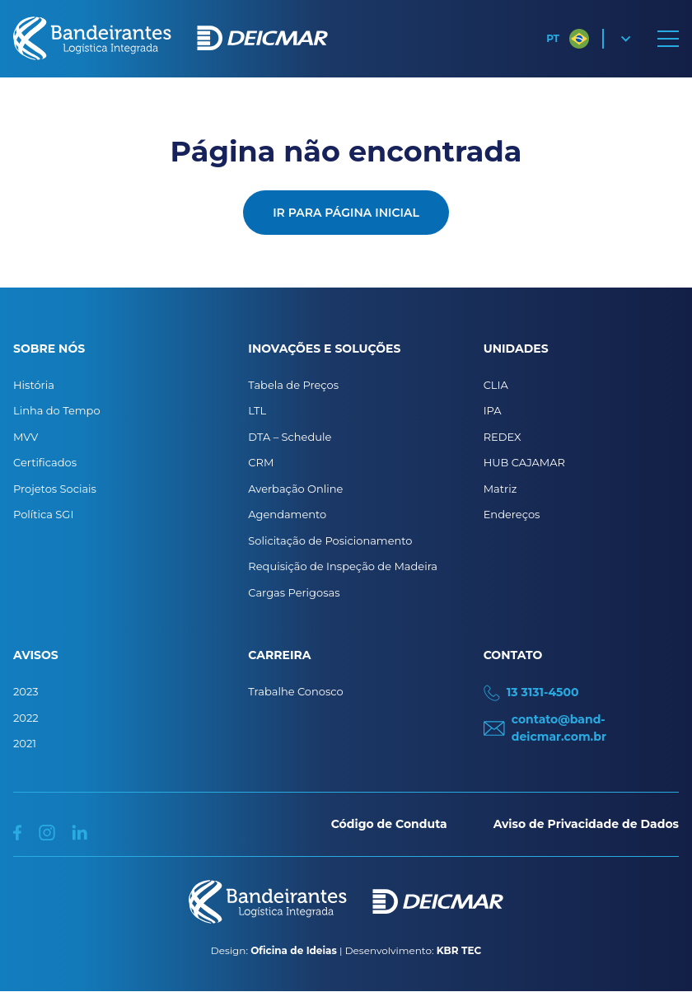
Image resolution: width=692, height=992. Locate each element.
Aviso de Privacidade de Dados (586, 824)
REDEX (502, 436)
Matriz (500, 488)
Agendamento (287, 514)
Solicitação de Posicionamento (330, 540)
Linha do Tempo (57, 410)
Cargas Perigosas (293, 592)
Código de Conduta (389, 824)
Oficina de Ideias (293, 950)
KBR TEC (459, 950)
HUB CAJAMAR (524, 462)
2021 (24, 743)
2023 (26, 691)
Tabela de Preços (293, 384)
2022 (26, 717)
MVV (25, 436)
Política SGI (43, 514)
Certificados (45, 462)
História (33, 384)
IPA (493, 410)
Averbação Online (295, 488)
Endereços (512, 514)
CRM (261, 462)
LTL (257, 410)
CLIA (496, 384)
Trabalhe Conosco (295, 691)
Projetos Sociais (54, 488)
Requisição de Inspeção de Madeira (342, 566)
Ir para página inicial (346, 212)
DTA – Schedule (289, 436)
